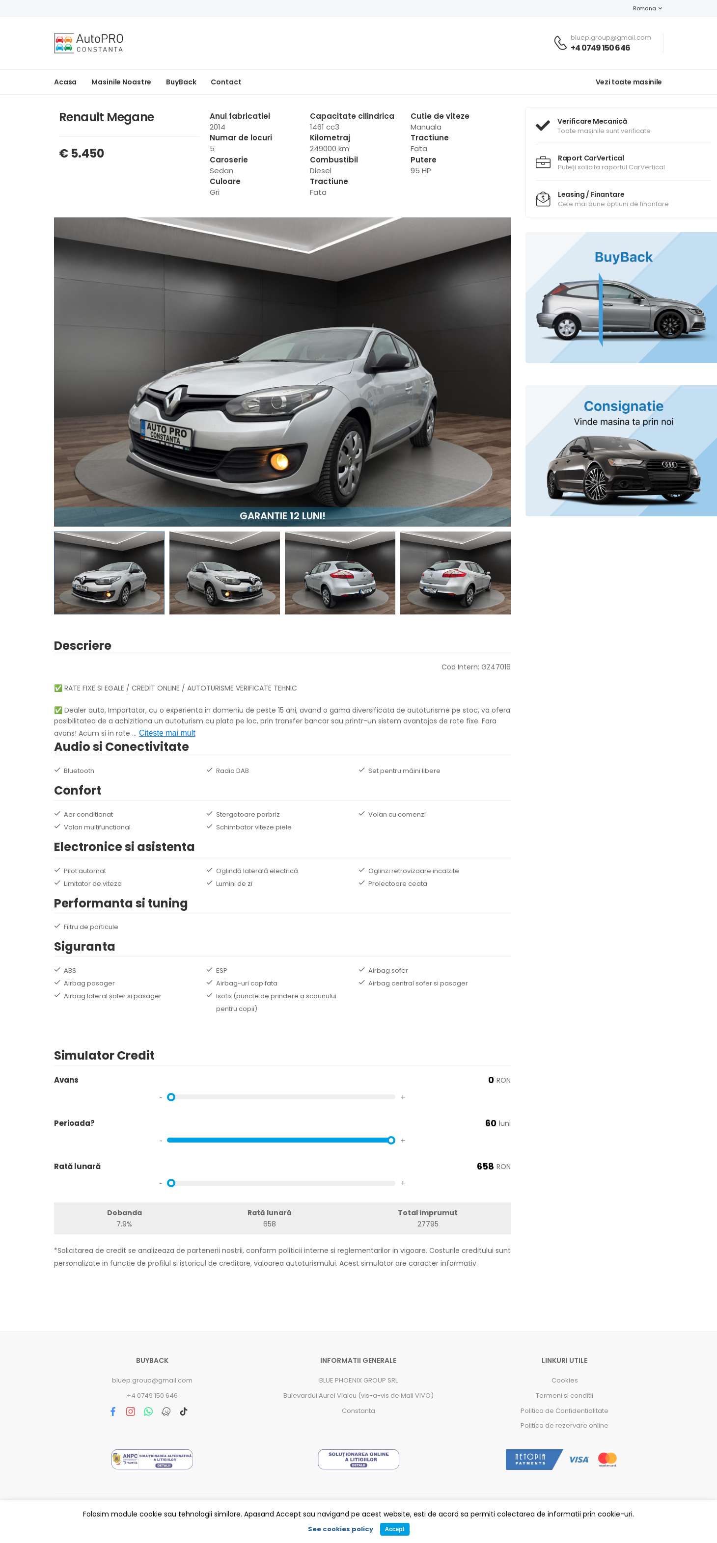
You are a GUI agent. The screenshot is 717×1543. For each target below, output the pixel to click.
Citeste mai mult (167, 733)
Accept (394, 1529)
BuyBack (181, 82)
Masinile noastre (121, 82)
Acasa (65, 82)
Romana (639, 8)
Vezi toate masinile (629, 82)
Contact (226, 82)
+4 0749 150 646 (600, 47)
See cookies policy (340, 1529)
